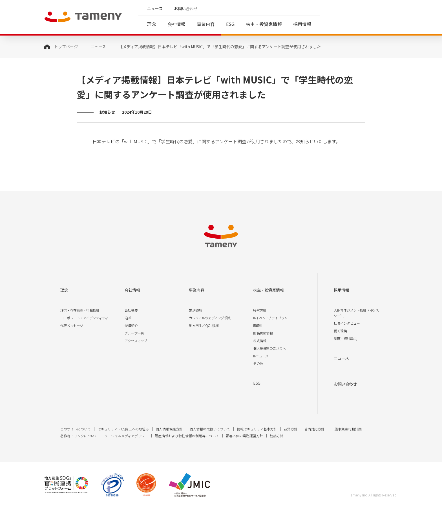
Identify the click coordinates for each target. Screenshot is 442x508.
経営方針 (259, 310)
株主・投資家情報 (264, 24)
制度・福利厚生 (345, 338)
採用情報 (302, 24)
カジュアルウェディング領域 (210, 317)
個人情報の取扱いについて (209, 428)
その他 (258, 363)
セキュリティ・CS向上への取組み (123, 428)
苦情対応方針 (314, 428)
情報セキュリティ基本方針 (257, 428)
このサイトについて (75, 428)
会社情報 (176, 24)
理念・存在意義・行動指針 (79, 310)
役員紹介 (131, 325)
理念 (151, 24)
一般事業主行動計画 (346, 428)
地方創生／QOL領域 (203, 325)
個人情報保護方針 (169, 428)
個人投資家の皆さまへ (269, 348)
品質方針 (290, 428)
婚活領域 (195, 310)
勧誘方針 (276, 435)
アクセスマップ (136, 340)
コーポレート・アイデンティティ (84, 317)
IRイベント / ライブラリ (270, 317)
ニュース (155, 8)
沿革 (128, 317)
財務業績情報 (263, 333)
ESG (230, 24)
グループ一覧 (134, 333)
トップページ (66, 46)
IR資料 (257, 325)
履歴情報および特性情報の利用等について (187, 435)
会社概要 (131, 310)
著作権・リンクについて (79, 435)
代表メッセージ (71, 325)
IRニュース (260, 355)
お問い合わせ (186, 8)
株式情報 (259, 340)
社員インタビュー (347, 323)
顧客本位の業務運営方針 (244, 435)
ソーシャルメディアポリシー (126, 435)
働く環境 (340, 330)
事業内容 (206, 24)
